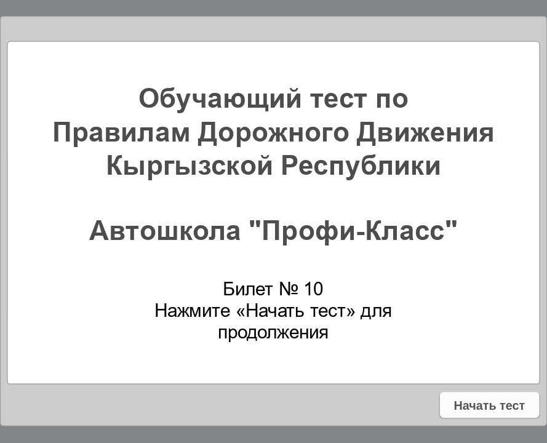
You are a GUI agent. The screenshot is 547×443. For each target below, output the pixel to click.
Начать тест (489, 405)
